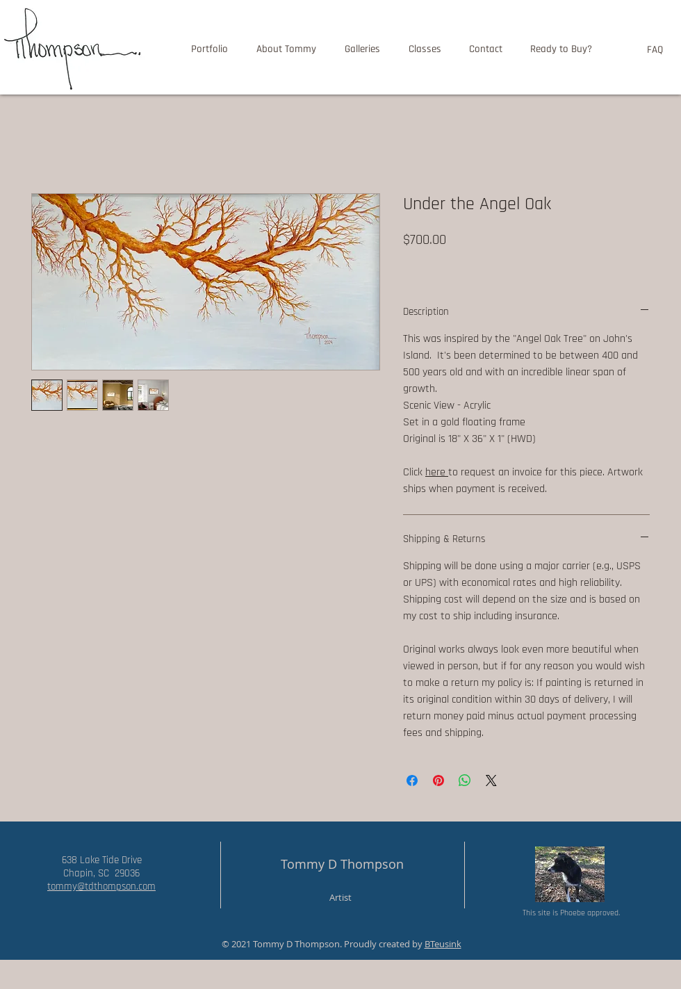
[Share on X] (491, 780)
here (436, 472)
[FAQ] (655, 49)
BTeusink (443, 944)
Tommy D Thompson (342, 864)
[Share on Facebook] (412, 780)
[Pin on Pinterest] (438, 780)
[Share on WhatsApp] (465, 780)
